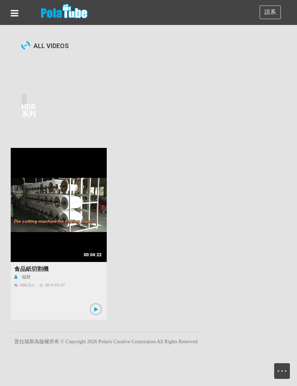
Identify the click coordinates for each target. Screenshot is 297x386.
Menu (285, 367)
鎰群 (22, 276)
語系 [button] (270, 12)
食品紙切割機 (31, 269)
